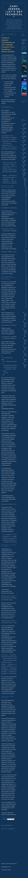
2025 (24, 124)
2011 (24, 165)
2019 (24, 132)
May (25, 359)
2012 (24, 161)
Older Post (14, 863)
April (25, 365)
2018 (24, 136)
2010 (24, 169)
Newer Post (4, 863)
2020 (24, 128)
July (25, 347)
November (25, 315)
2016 (24, 144)
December (25, 180)
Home (9, 863)
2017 (24, 140)
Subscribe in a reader (24, 41)
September (25, 332)
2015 (24, 148)
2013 (24, 157)
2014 (24, 152)
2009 (24, 173)
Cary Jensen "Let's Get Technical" (14, 11)
